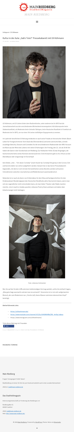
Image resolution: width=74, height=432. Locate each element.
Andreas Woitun (15, 41)
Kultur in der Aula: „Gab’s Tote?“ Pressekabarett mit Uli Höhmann (33, 38)
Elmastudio (57, 422)
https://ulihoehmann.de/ (19, 311)
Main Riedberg (37, 14)
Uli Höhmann (41, 329)
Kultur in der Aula (25, 329)
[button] (8, 326)
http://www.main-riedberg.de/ (15, 413)
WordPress (38, 422)
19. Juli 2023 (6, 41)
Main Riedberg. (22, 422)
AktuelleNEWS (11, 329)
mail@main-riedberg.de (15, 387)
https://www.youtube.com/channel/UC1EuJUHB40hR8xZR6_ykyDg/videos (36, 314)
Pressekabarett (33, 329)
